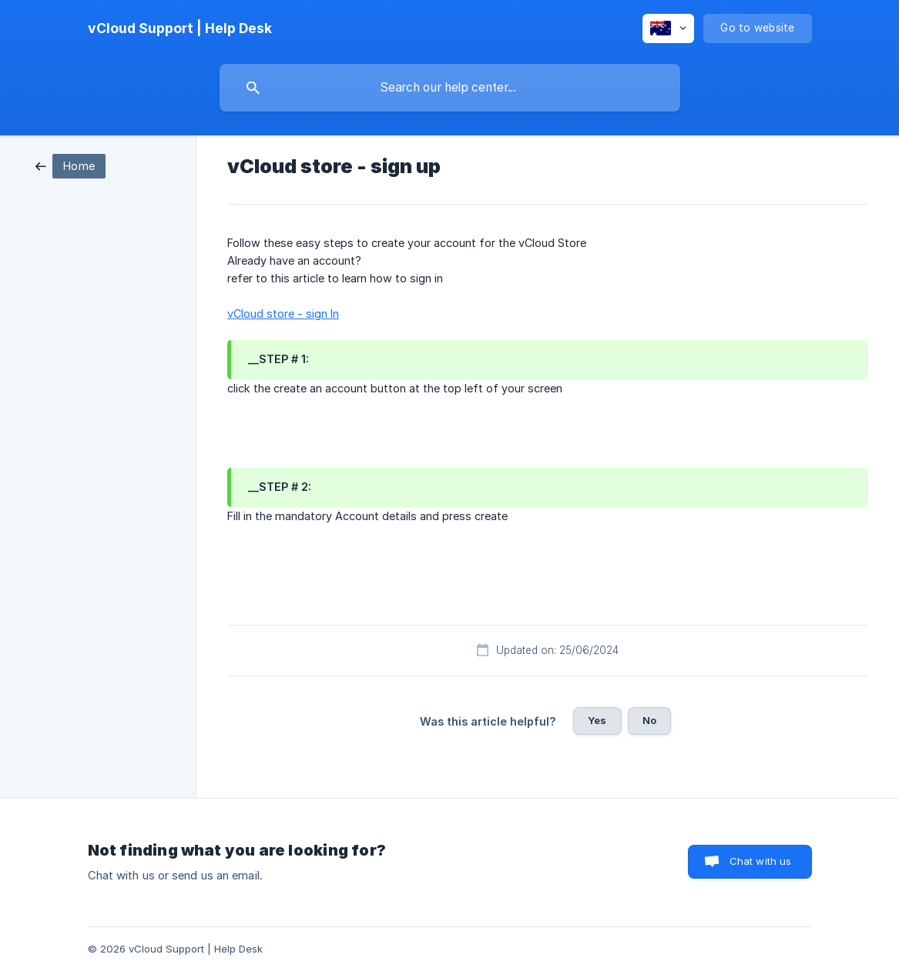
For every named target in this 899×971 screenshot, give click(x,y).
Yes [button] (597, 720)
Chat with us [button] (761, 861)
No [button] (649, 720)
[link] (70, 165)
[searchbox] (450, 88)
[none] (180, 28)
